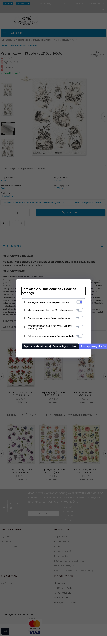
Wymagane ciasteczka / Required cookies (48, 302)
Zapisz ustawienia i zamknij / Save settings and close (50, 346)
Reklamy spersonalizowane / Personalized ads (51, 336)
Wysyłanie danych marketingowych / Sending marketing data (50, 327)
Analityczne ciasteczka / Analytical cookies (49, 318)
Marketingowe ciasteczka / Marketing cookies (50, 310)
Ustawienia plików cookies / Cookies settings (49, 291)
